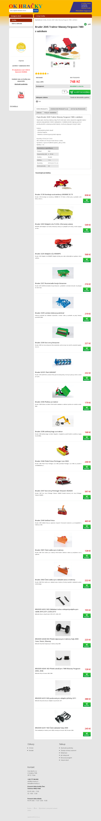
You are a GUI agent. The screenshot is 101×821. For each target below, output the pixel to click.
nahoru (30, 808)
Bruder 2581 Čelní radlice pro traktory (49, 550)
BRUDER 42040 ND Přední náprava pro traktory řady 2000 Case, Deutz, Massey (57, 640)
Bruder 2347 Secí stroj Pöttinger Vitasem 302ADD (54, 491)
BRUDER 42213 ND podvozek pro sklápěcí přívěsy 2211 (55, 698)
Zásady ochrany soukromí (68, 750)
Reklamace (64, 753)
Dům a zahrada (17, 23)
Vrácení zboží (65, 760)
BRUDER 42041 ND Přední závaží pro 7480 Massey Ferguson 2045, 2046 (57, 669)
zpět (89, 24)
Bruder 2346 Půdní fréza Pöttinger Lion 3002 (52, 461)
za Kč (86, 6)
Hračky (14, 20)
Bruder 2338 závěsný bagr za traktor (49, 431)
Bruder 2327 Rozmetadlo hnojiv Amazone (50, 283)
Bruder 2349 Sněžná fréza (45, 520)
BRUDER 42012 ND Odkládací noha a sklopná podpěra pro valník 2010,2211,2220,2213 (56, 610)
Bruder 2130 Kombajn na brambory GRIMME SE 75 (54, 194)
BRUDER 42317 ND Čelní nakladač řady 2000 (51, 728)
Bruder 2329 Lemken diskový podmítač (49, 313)
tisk (36, 808)
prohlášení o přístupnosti (46, 808)
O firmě (31, 748)
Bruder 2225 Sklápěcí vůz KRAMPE (48, 254)
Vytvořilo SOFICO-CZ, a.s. (33, 817)
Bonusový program (66, 758)
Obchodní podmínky (21, 84)
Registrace (87, 11)
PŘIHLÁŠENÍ (79, 11)
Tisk (39, 101)
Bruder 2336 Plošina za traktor (46, 402)
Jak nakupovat (65, 755)
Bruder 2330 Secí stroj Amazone (47, 343)
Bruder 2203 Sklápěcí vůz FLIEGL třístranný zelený (54, 224)
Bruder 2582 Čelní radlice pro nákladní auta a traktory (55, 580)
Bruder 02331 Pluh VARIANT (45, 372)
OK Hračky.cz (14, 106)
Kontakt (31, 750)
